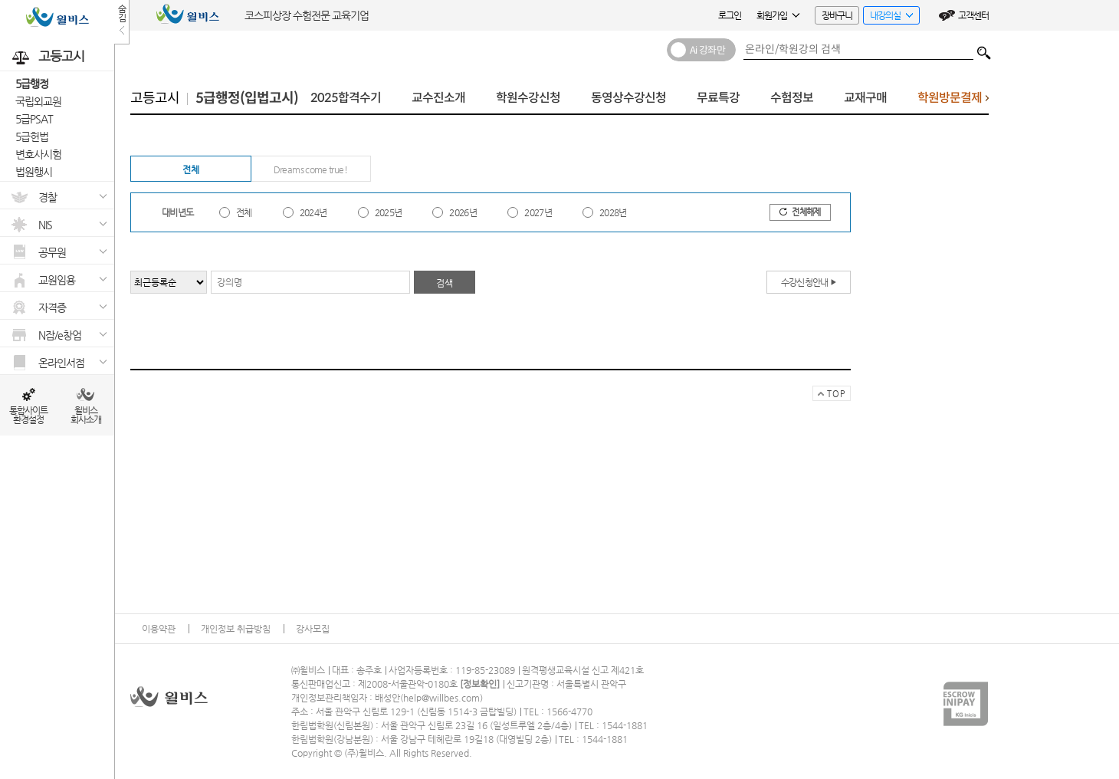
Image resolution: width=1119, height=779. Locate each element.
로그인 (729, 15)
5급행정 (31, 83)
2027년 (538, 212)
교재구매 (865, 98)
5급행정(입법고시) (246, 98)
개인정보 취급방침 (236, 628)
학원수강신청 (528, 98)
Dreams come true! (310, 169)
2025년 (388, 212)
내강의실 (888, 17)
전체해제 (799, 212)
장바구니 (837, 15)
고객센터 (973, 15)
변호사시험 (38, 154)
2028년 (613, 212)
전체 (190, 169)
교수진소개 (438, 98)
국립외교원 (38, 101)
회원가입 (777, 15)
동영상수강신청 (628, 98)
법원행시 (33, 172)
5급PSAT (34, 119)
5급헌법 (31, 136)
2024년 (313, 212)
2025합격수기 (345, 98)
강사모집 (313, 628)
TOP (828, 395)
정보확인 (480, 684)
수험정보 (791, 98)
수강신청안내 (809, 282)
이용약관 (159, 628)
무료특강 (718, 98)
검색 (984, 49)
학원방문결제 (953, 101)
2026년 (463, 212)
